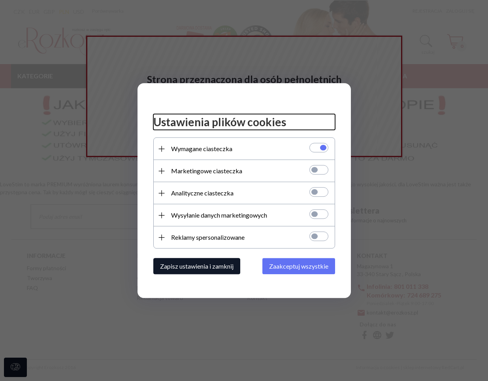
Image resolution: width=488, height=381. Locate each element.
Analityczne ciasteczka (202, 193)
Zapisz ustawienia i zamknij (197, 266)
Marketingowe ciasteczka (206, 170)
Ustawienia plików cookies (219, 122)
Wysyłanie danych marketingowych (219, 215)
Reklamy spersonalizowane (208, 237)
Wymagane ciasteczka (201, 148)
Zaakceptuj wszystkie (298, 266)
